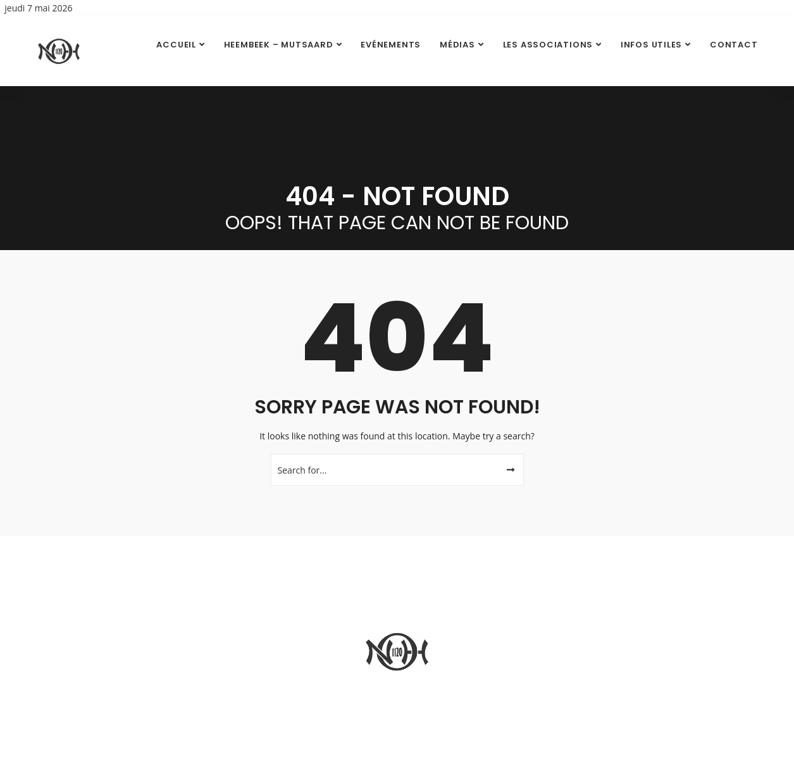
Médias (457, 45)
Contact (733, 45)
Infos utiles (651, 45)
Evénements (391, 45)
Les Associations (548, 45)
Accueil (175, 45)
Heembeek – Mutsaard (278, 45)
